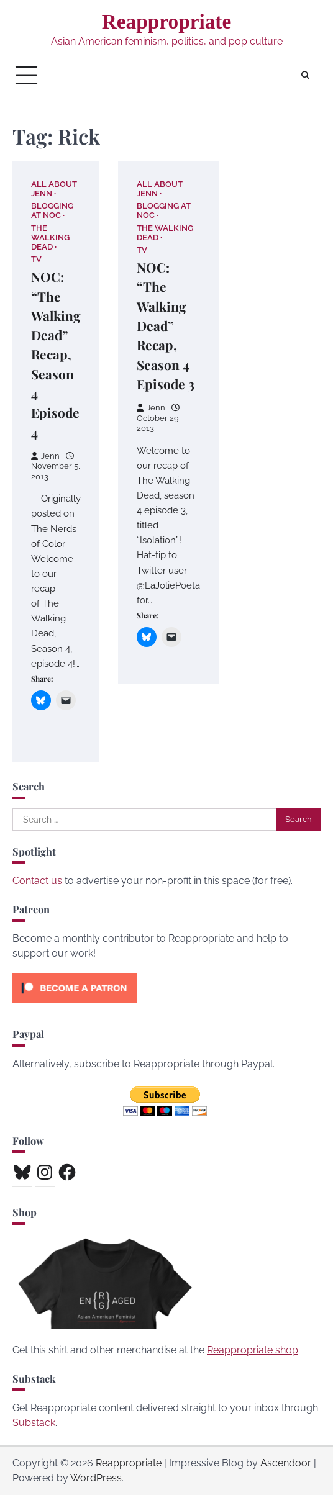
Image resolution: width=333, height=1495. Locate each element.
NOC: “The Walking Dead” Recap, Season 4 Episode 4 (56, 354)
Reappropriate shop (252, 1350)
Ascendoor (285, 1463)
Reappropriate (167, 21)
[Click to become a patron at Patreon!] (74, 1005)
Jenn (45, 456)
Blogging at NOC (52, 210)
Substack (33, 1423)
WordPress (96, 1478)
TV (36, 259)
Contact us (37, 881)
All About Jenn (54, 188)
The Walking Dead (50, 237)
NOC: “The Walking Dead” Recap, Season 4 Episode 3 (165, 325)
